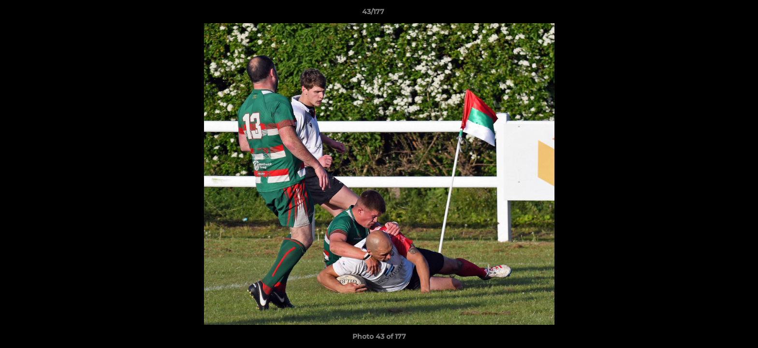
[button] (717, 14)
